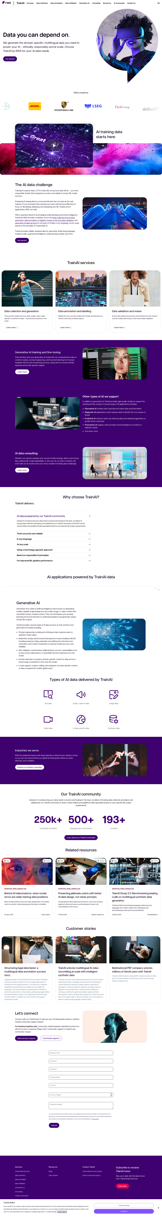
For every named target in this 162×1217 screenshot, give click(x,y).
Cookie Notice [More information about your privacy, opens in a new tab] (62, 1212)
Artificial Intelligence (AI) (15, 892)
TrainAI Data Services (22, 1171)
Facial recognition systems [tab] (81, 592)
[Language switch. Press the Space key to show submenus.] (158, 3)
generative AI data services (24, 228)
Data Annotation (20, 1179)
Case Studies (53, 1175)
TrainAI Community (21, 1196)
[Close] (158, 1207)
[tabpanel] (81, 634)
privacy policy (95, 1122)
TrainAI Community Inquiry (91, 1175)
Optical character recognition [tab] (104, 592)
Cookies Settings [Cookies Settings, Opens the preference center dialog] (124, 1205)
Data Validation (20, 1183)
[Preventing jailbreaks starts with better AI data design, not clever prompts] (81, 874)
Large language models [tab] (25, 592)
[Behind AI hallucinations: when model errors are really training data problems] (27, 874)
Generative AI (20, 1187)
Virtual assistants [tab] (52, 592)
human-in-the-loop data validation (57, 225)
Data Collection (20, 1175)
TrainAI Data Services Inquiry (92, 1171)
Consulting (18, 1192)
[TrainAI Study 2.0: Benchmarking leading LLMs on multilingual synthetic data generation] (134, 874)
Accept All (124, 1211)
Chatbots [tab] (65, 592)
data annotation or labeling (32, 225)
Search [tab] (39, 592)
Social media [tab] (122, 592)
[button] (6, 3)
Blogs (51, 1171)
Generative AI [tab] (9, 592)
